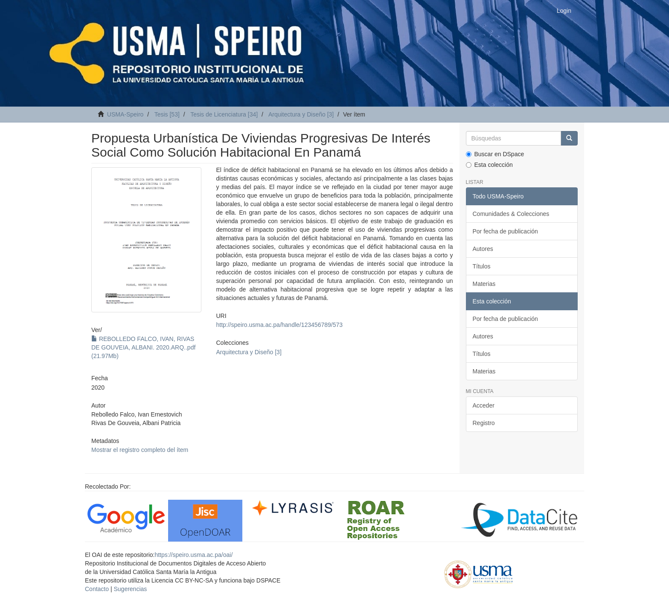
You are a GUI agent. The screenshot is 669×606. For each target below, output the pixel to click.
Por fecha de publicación (505, 231)
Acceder (483, 405)
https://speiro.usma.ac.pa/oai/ (193, 554)
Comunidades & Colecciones (511, 213)
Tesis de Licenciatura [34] (224, 114)
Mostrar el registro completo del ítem (139, 449)
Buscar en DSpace (495, 154)
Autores (483, 248)
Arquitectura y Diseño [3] (301, 114)
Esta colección (489, 164)
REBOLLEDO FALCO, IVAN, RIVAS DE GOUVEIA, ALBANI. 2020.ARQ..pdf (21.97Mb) (143, 347)
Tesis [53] (167, 114)
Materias (484, 283)
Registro (484, 423)
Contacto (97, 589)
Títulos (482, 266)
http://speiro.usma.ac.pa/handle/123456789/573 (279, 324)
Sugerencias (130, 589)
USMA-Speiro (125, 114)
